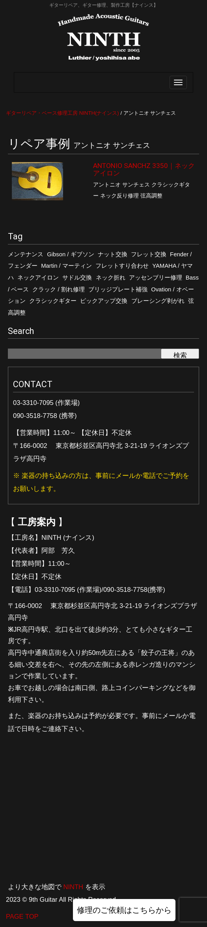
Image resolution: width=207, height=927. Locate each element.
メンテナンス (25, 254)
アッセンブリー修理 (155, 277)
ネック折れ (110, 277)
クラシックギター (52, 301)
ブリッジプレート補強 (117, 289)
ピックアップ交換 (103, 301)
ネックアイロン (38, 277)
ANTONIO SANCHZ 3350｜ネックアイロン (144, 169)
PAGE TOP (22, 916)
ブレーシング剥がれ (158, 301)
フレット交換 (148, 254)
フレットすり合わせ (122, 266)
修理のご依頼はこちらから (124, 910)
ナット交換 (112, 254)
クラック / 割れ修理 (58, 289)
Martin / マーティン (66, 266)
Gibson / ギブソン (70, 254)
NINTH (73, 886)
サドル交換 (77, 277)
